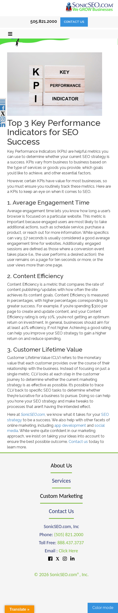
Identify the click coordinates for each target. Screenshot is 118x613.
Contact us (78, 441)
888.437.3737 (70, 542)
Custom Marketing (61, 495)
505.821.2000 (43, 21)
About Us (61, 465)
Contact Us (74, 22)
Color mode (102, 607)
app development (70, 425)
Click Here (68, 551)
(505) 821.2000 (68, 534)
